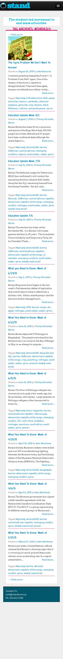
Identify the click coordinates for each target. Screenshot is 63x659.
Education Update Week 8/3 (23, 115)
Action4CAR (32, 147)
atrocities (13, 101)
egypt (11, 311)
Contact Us (11, 591)
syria (49, 108)
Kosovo (38, 105)
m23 (24, 421)
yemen (25, 428)
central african (27, 151)
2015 (28, 307)
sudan (44, 154)
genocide (23, 105)
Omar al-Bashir (36, 421)
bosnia (22, 101)
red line (23, 108)
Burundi (12, 198)
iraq (31, 105)
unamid (33, 363)
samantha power (37, 108)
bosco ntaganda (34, 410)
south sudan (33, 154)
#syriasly (20, 98)
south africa (36, 424)
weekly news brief (17, 209)
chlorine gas (40, 414)
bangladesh (45, 470)
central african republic (41, 198)
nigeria (22, 154)
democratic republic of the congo (25, 202)
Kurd (45, 105)
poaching (32, 360)
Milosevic (13, 108)
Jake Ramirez (44, 71)
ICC (19, 421)
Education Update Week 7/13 (24, 161)
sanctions (24, 424)
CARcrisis (13, 151)
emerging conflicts (28, 258)
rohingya (22, 205)
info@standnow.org (16, 594)
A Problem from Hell (36, 98)
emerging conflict (17, 477)
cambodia (32, 101)
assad (51, 98)
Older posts (15, 34)
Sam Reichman (43, 443)
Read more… (48, 93)
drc (49, 307)
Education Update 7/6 (20, 215)
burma (43, 147)
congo (43, 307)
